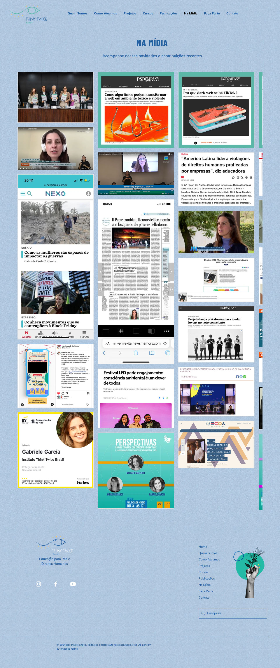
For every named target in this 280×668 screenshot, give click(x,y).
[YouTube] (73, 584)
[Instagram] (38, 584)
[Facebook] (55, 584)
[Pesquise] (232, 613)
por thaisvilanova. (76, 645)
